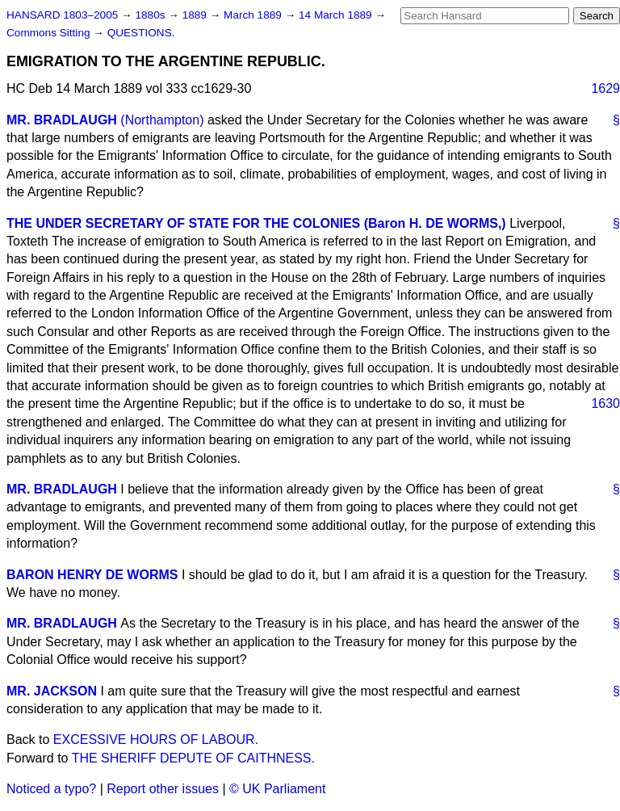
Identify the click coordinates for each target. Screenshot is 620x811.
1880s (151, 15)
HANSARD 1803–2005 (62, 15)
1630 (605, 403)
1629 (605, 88)
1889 (196, 15)
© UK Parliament (277, 789)
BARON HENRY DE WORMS (92, 575)
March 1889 (254, 15)
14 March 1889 (337, 15)
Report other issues (163, 789)
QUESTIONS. (141, 33)
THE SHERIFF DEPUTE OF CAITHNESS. (193, 758)
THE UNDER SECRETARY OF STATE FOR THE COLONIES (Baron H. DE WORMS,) (256, 223)
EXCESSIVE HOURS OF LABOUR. (155, 739)
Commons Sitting (49, 33)
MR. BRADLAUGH (61, 120)
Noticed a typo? (51, 789)
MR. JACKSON (51, 691)
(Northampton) (161, 120)
